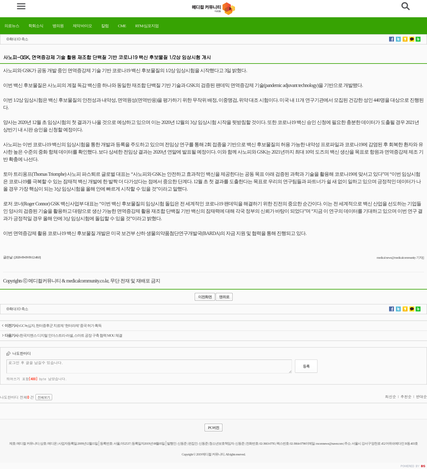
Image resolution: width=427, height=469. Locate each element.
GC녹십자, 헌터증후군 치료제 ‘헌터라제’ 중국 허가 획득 (52, 325)
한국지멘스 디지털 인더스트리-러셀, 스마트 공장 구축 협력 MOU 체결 (62, 335)
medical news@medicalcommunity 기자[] (400, 257)
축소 (24, 39)
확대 (12, 39)
